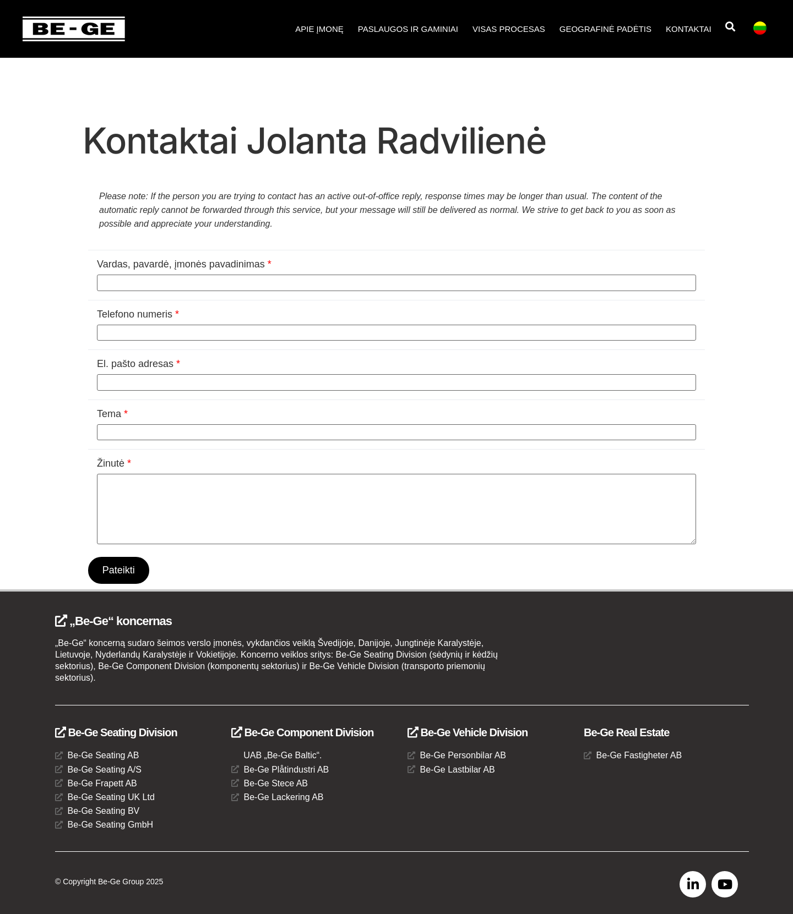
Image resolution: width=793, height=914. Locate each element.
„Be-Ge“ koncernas (113, 621)
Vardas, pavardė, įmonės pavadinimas (184, 264)
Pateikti (118, 570)
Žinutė (114, 463)
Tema (112, 414)
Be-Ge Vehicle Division (468, 733)
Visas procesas (508, 29)
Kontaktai (688, 29)
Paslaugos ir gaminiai (408, 29)
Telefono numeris (138, 314)
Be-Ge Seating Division (116, 733)
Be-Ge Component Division (302, 733)
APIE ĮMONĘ (319, 29)
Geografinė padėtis (605, 29)
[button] (730, 27)
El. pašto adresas (138, 364)
